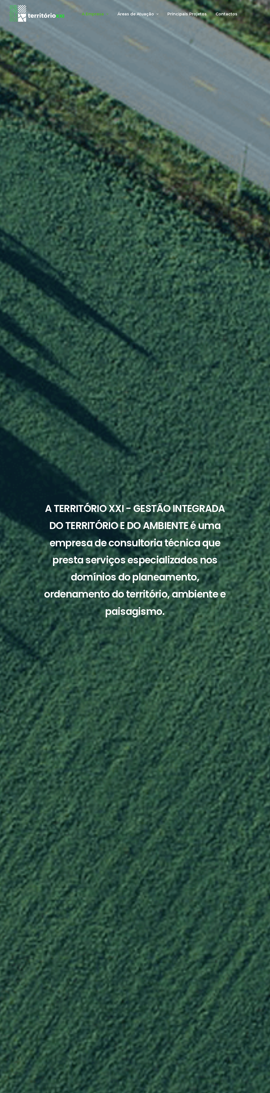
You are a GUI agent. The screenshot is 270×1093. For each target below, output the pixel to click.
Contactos (226, 13)
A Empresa (95, 13)
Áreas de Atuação (138, 13)
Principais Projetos (187, 13)
